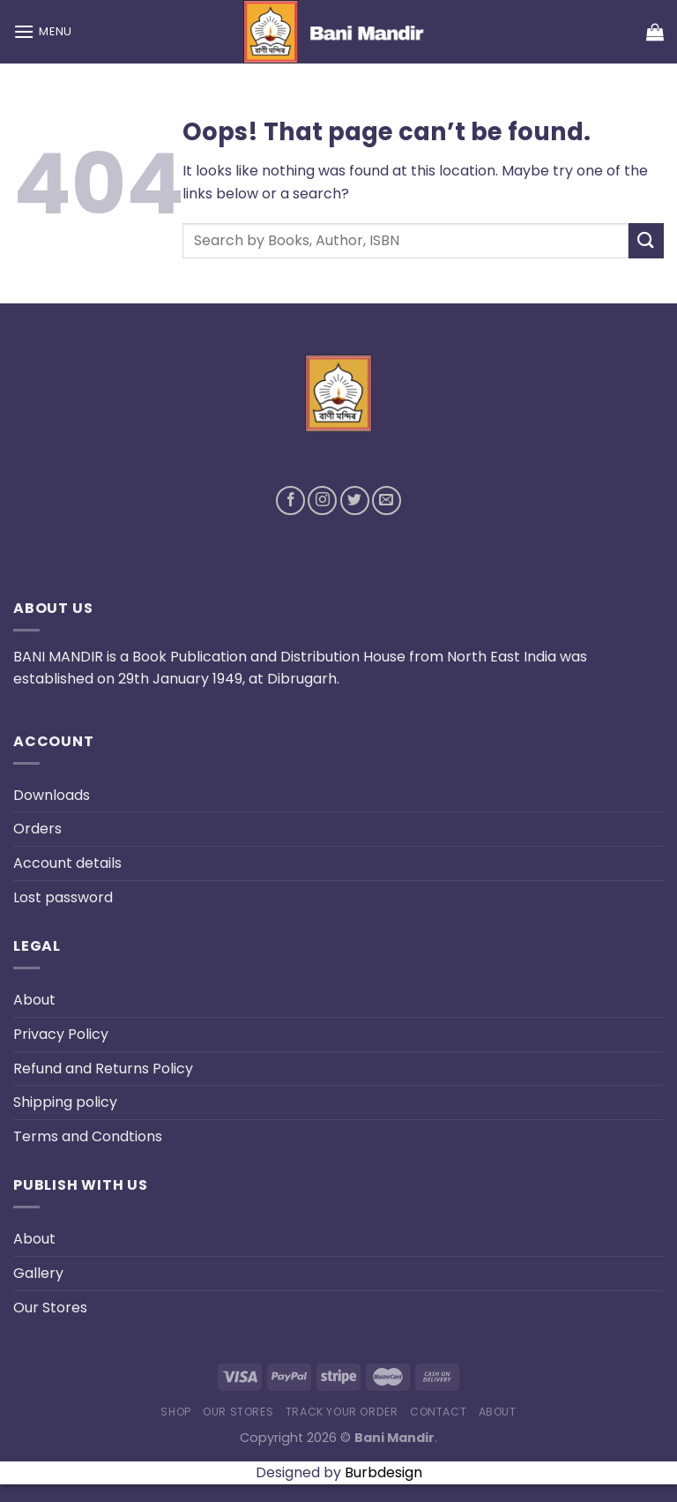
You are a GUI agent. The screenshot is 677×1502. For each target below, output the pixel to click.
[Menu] (42, 31)
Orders (37, 828)
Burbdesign (383, 1472)
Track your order (342, 1411)
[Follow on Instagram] (322, 500)
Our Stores (50, 1307)
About (34, 1000)
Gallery (38, 1273)
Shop (175, 1411)
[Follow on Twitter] (354, 500)
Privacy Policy (60, 1034)
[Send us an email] (386, 500)
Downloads (51, 795)
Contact (438, 1411)
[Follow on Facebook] (290, 500)
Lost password (63, 897)
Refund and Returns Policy (103, 1068)
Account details (67, 863)
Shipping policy (65, 1102)
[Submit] (646, 240)
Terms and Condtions (87, 1136)
